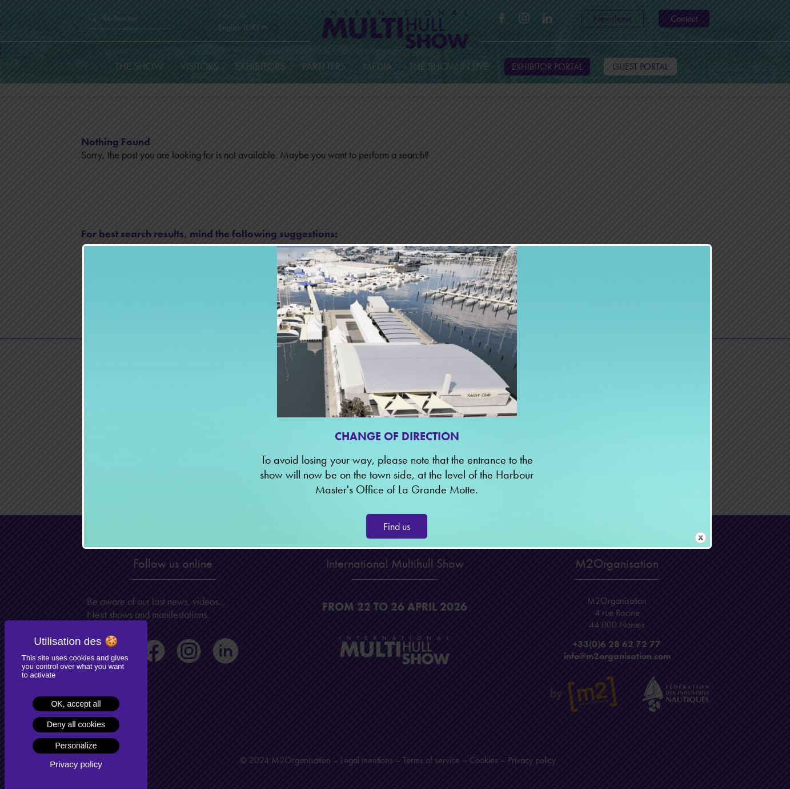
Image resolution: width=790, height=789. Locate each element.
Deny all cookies (76, 724)
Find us (396, 526)
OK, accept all (76, 703)
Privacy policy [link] (76, 764)
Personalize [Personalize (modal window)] (76, 745)
